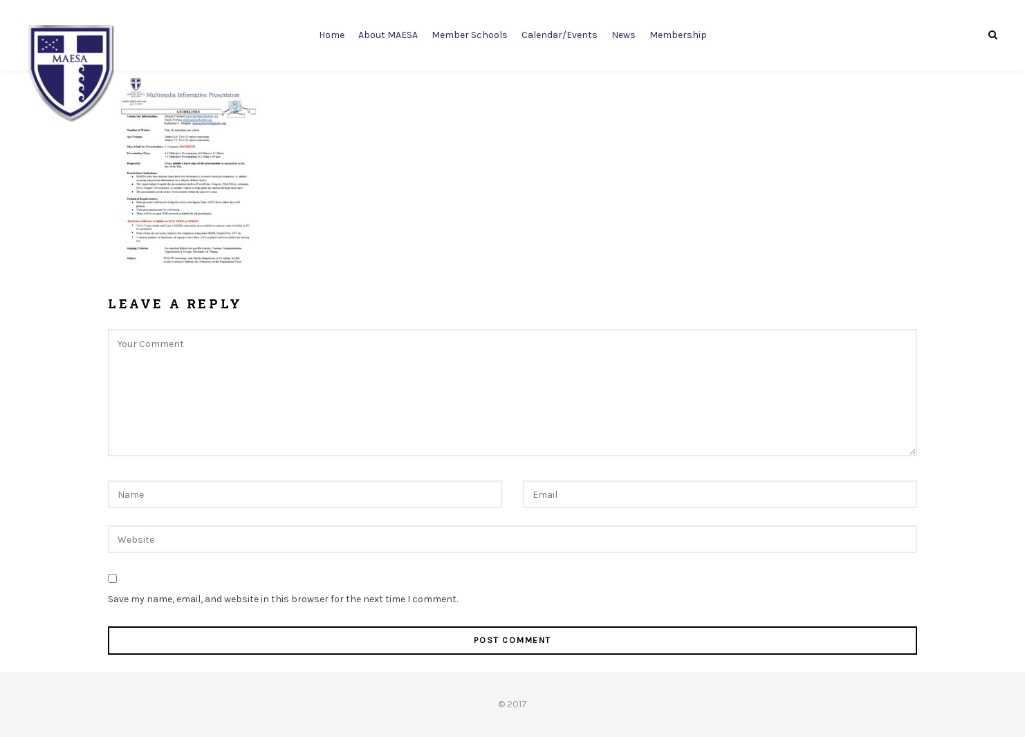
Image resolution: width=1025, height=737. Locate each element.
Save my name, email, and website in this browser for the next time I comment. (283, 599)
